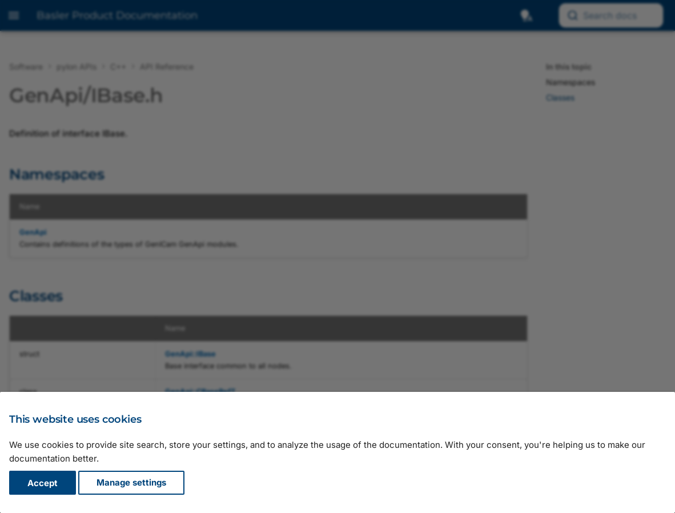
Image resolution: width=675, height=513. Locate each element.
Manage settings (131, 483)
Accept (42, 483)
